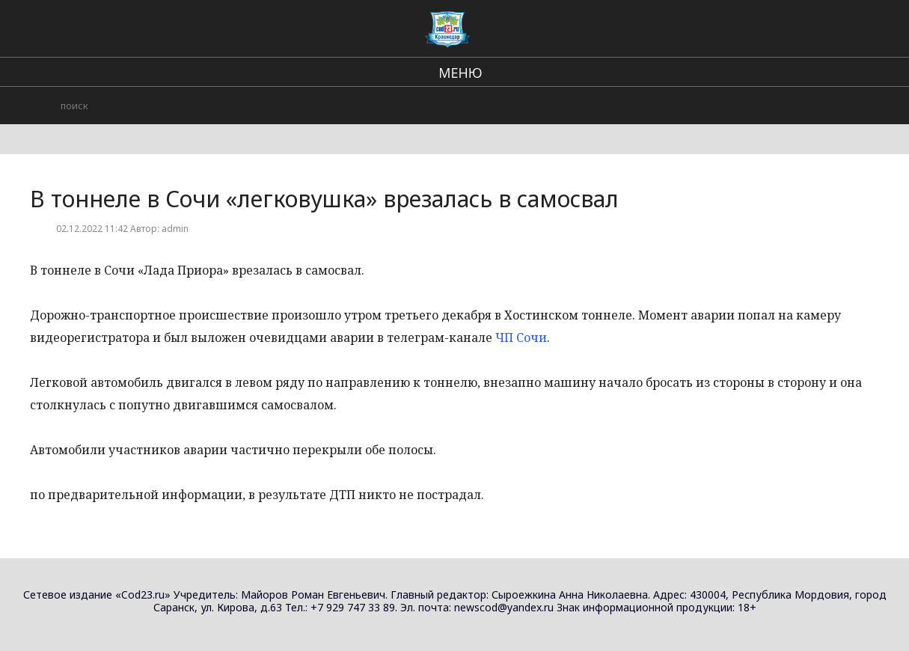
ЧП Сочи (521, 337)
